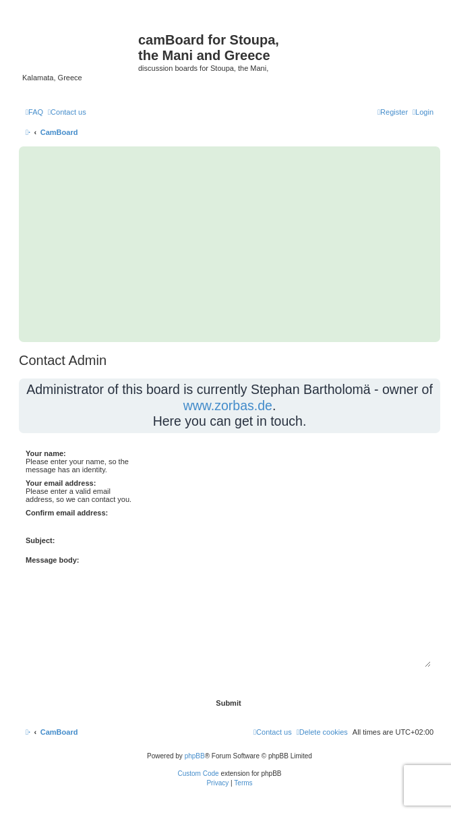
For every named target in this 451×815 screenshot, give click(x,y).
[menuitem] (34, 112)
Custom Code (198, 773)
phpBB (195, 756)
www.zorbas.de (227, 405)
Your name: (46, 453)
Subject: (40, 540)
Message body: (52, 560)
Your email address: (61, 483)
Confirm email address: (67, 513)
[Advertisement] (229, 244)
